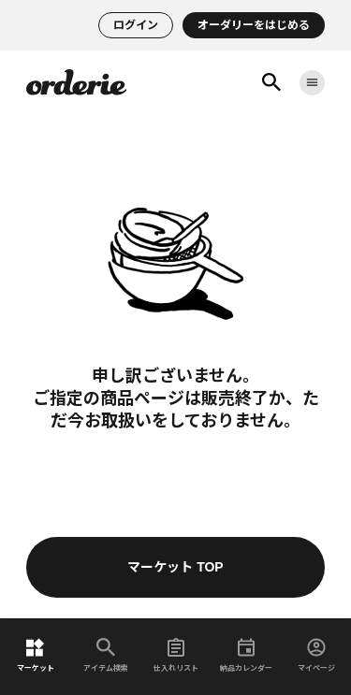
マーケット (35, 655)
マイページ (316, 655)
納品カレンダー (246, 655)
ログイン (135, 25)
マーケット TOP (175, 566)
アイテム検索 (105, 655)
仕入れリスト (176, 655)
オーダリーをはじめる (253, 25)
